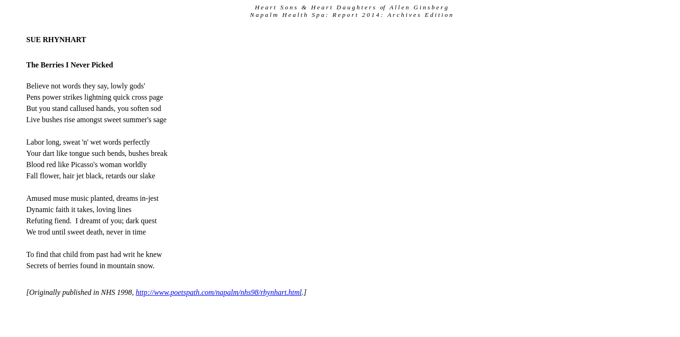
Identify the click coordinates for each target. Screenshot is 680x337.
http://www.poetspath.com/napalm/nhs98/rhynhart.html (219, 292)
